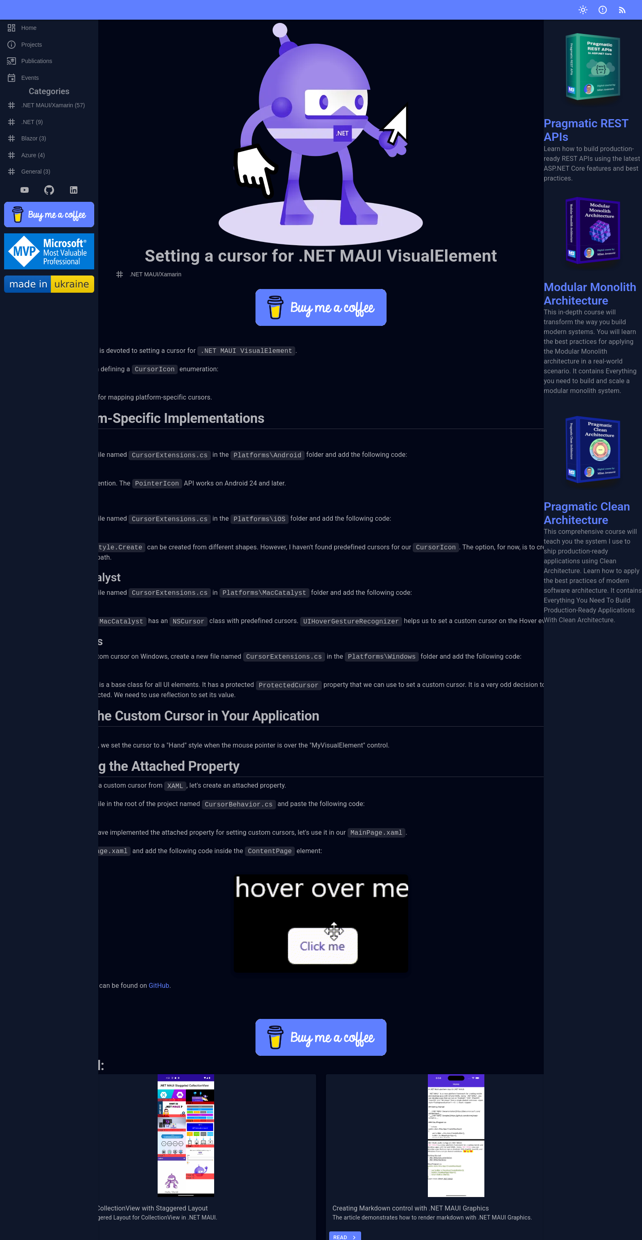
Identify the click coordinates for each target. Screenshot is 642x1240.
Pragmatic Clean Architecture (593, 464)
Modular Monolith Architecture (593, 245)
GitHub (211, 1005)
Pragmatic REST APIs (593, 82)
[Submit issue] (603, 10)
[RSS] (622, 10)
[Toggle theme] (583, 10)
